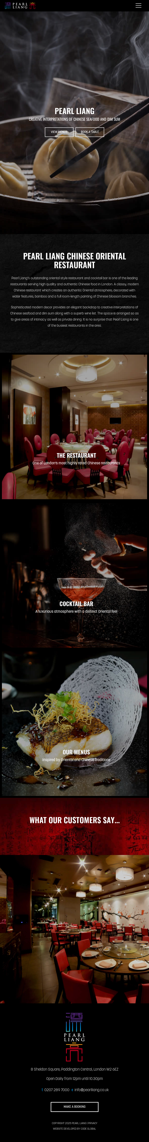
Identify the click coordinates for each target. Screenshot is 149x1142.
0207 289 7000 (56, 1090)
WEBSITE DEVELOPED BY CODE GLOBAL (74, 1129)
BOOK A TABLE (90, 132)
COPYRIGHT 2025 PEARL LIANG (69, 1123)
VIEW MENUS (59, 132)
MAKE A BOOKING (74, 1106)
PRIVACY (92, 1123)
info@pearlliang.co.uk (92, 1090)
